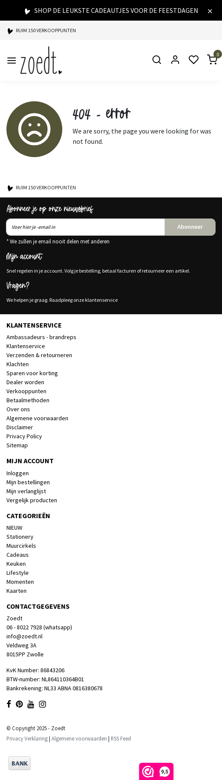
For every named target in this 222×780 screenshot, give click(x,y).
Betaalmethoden (27, 400)
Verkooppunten (26, 391)
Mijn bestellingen (28, 482)
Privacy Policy (24, 436)
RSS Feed (121, 738)
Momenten (20, 582)
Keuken (16, 564)
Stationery (19, 536)
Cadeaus (17, 554)
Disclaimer (19, 427)
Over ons (18, 409)
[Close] (210, 10)
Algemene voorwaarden (37, 418)
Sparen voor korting (32, 373)
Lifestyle (17, 573)
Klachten (17, 364)
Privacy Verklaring (27, 738)
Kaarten (16, 591)
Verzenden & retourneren (39, 355)
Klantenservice (25, 346)
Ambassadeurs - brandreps (41, 337)
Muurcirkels (21, 545)
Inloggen (17, 473)
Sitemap (17, 445)
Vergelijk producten (31, 500)
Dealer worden (25, 382)
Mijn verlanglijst (26, 491)
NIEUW (14, 527)
